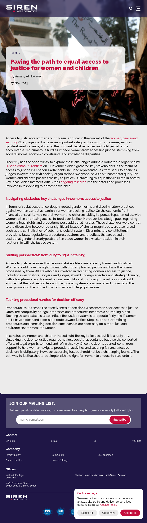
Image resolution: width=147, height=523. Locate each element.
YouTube (136, 441)
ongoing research (73, 182)
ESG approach (105, 455)
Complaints (58, 455)
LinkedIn (10, 441)
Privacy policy (13, 455)
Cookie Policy (108, 504)
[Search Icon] (130, 8)
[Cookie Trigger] (60, 460)
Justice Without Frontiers (24, 166)
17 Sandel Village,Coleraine (15, 476)
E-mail (54, 441)
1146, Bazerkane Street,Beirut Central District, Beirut (21, 484)
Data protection (14, 460)
